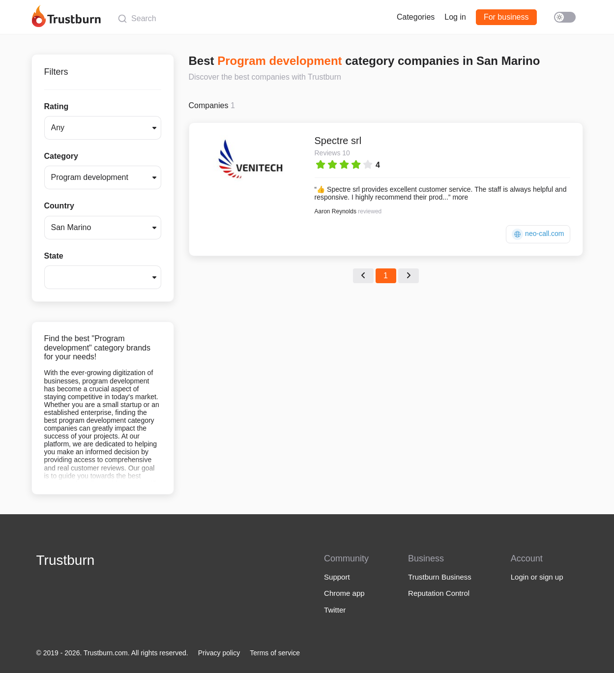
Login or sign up (537, 577)
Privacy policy (219, 653)
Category (61, 156)
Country (59, 206)
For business (506, 17)
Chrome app (344, 593)
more (460, 197)
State (53, 256)
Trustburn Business (439, 577)
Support (337, 577)
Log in (455, 17)
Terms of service (275, 653)
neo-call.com (538, 234)
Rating (56, 106)
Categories (416, 17)
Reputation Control (438, 593)
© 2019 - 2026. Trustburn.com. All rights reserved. (112, 653)
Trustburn (65, 560)
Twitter (335, 610)
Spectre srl (338, 140)
